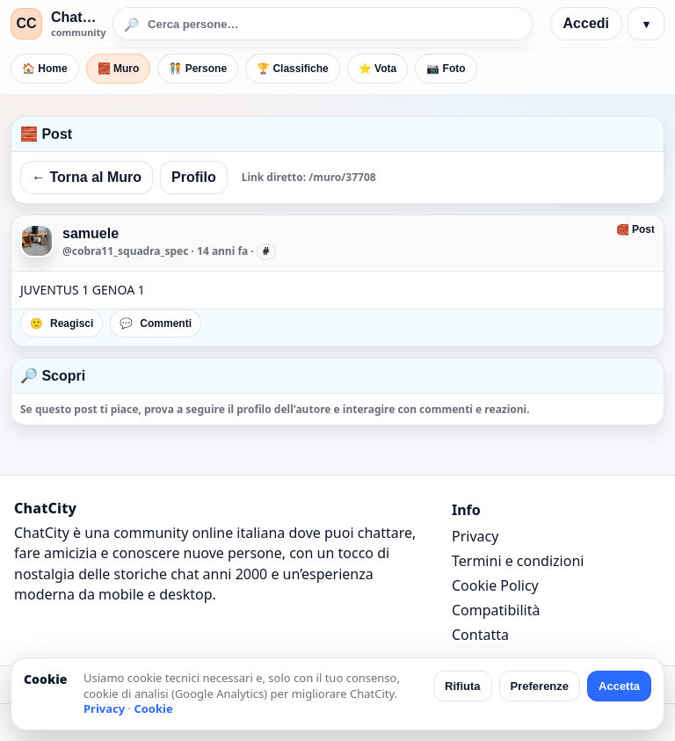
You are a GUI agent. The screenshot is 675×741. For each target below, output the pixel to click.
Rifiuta (462, 686)
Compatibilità (496, 610)
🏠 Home (45, 68)
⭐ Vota (377, 68)
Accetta (619, 686)
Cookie (153, 708)
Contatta (480, 634)
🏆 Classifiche (293, 68)
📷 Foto (445, 68)
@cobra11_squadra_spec (125, 250)
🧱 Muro (119, 68)
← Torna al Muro (87, 177)
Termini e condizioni (518, 560)
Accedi (586, 23)
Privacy (475, 536)
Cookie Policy (495, 585)
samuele (90, 233)
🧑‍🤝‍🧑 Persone (198, 68)
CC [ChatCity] (26, 23)
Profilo (193, 177)
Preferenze (540, 686)
